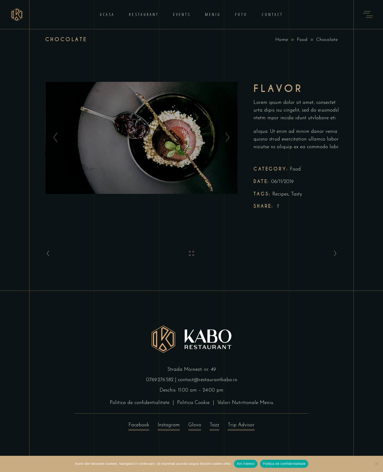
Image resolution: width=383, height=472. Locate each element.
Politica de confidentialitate (139, 402)
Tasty (296, 194)
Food (302, 39)
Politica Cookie (193, 402)
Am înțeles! (246, 464)
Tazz (214, 426)
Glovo (194, 426)
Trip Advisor (241, 426)
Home (281, 39)
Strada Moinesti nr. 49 (191, 369)
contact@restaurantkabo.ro (207, 379)
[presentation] (54, 138)
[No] (376, 463)
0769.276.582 (159, 379)
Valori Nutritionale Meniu (245, 402)
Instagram (169, 426)
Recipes (280, 194)
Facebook (138, 426)
